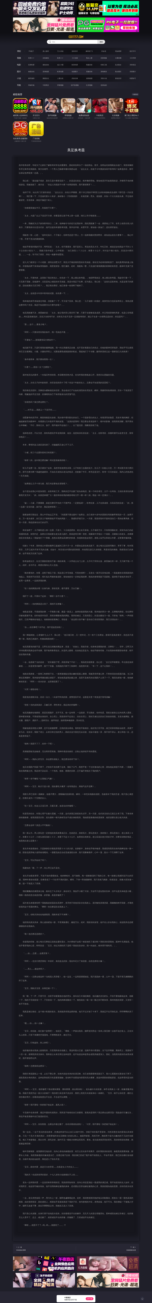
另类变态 (133, 65)
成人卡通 (60, 65)
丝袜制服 (104, 58)
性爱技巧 (133, 78)
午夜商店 (46, 85)
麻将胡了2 (89, 51)
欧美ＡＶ (60, 58)
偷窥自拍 (31, 71)
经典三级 (104, 65)
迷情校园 (89, 78)
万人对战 (60, 51)
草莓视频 (60, 85)
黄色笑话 (118, 78)
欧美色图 (60, 71)
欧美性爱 (75, 65)
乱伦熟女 (118, 65)
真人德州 (46, 51)
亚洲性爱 (31, 65)
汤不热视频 (75, 85)
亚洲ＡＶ (31, 58)
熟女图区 (118, 71)
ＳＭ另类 (133, 58)
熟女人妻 (89, 58)
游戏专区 (75, 51)
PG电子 (31, 51)
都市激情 (31, 78)
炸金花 (103, 51)
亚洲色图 (46, 71)
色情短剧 (104, 85)
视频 (19, 58)
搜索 (101, 42)
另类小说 (104, 78)
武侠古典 (75, 78)
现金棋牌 (118, 51)
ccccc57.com (76, 37)
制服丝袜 (89, 65)
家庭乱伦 (46, 78)
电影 (19, 64)
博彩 (19, 51)
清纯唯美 (104, 71)
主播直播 (118, 58)
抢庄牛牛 (133, 51)
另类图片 (133, 71)
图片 (19, 71)
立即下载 (89, 1299)
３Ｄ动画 (75, 58)
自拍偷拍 (46, 58)
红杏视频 (89, 85)
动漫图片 (75, 71)
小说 (19, 78)
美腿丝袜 (89, 71)
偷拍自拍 (46, 65)
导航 (19, 85)
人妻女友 (60, 78)
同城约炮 (31, 85)
